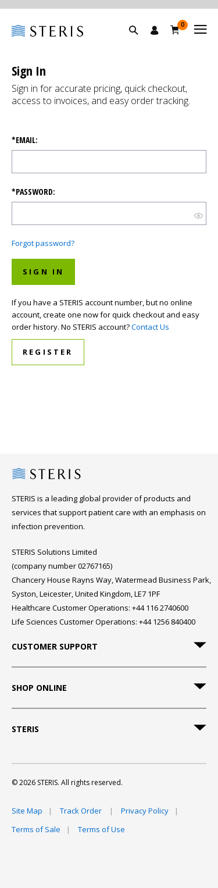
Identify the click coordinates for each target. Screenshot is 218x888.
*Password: (33, 192)
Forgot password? (43, 243)
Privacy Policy (145, 810)
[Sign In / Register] (155, 30)
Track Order (81, 810)
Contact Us (150, 327)
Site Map (27, 810)
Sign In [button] (43, 271)
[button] (139, 43)
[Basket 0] (175, 29)
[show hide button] (198, 215)
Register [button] (48, 352)
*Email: (25, 140)
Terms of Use (101, 829)
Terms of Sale (36, 829)
